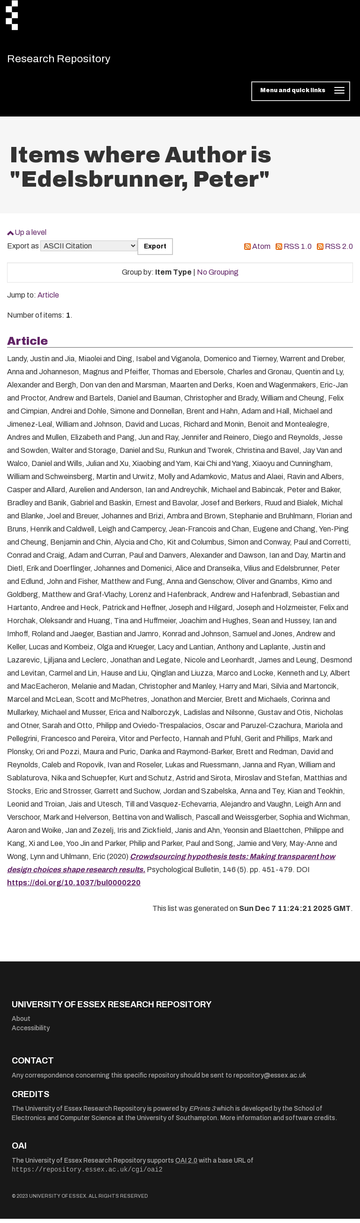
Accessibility (31, 1032)
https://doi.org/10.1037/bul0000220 (74, 887)
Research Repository (73, 60)
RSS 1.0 (298, 251)
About (21, 1022)
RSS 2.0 (339, 251)
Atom (261, 251)
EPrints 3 (202, 1112)
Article (48, 299)
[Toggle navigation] (300, 95)
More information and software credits (277, 1122)
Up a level (30, 236)
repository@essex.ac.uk (269, 1079)
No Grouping (218, 276)
